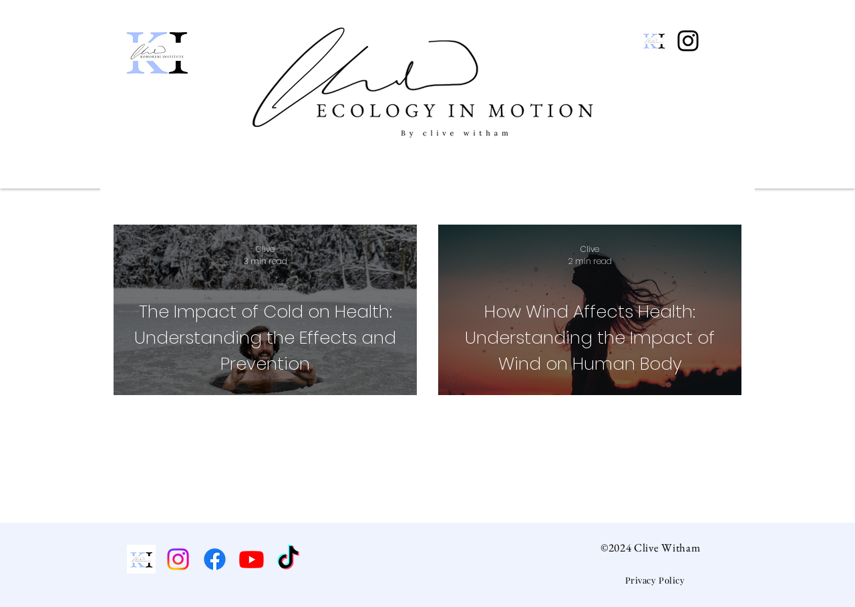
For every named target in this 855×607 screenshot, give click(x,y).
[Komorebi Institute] (141, 559)
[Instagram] (688, 41)
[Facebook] (214, 559)
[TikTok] (288, 559)
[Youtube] (251, 559)
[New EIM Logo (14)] (654, 41)
